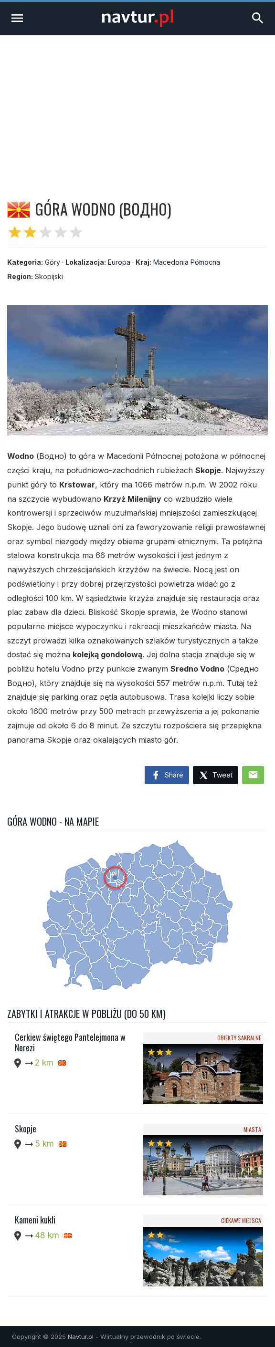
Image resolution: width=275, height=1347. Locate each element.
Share (166, 775)
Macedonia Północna (186, 262)
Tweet (216, 776)
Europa (119, 262)
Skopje (25, 1128)
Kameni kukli (35, 1219)
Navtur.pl (81, 1336)
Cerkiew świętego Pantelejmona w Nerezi (70, 1042)
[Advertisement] (137, 107)
